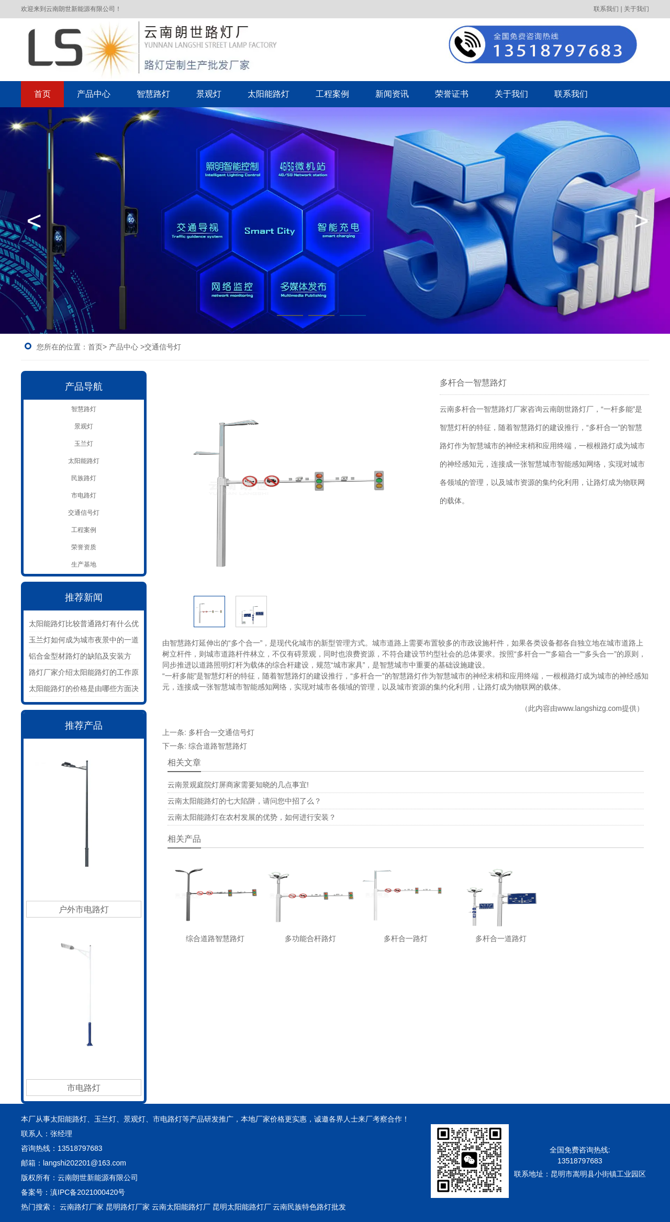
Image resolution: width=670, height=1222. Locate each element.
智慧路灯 (153, 93)
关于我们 (511, 93)
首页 (42, 93)
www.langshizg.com (589, 708)
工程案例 (332, 93)
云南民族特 (291, 1207)
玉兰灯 (83, 443)
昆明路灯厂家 (128, 1207)
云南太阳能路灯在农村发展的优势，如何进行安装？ (252, 817)
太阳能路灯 (268, 93)
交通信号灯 (83, 512)
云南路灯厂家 (82, 1207)
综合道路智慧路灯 (217, 746)
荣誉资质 (83, 547)
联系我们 (571, 93)
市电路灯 (83, 495)
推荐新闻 (84, 597)
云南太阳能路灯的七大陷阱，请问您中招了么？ (244, 801)
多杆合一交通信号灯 (221, 732)
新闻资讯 (392, 93)
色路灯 (327, 1207)
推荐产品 (84, 725)
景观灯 (208, 93)
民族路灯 (83, 478)
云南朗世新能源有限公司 (99, 1177)
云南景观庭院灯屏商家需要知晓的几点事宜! (238, 784)
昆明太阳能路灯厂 (242, 1207)
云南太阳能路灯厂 (181, 1207)
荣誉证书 (451, 93)
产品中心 (93, 93)
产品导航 (84, 386)
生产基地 (83, 564)
